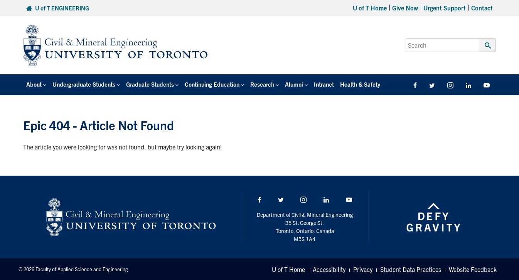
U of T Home (370, 8)
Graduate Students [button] (150, 84)
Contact (482, 8)
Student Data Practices (410, 269)
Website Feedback (473, 269)
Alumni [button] (294, 84)
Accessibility (329, 269)
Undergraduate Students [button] (83, 84)
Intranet (324, 84)
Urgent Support (444, 8)
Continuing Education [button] (212, 84)
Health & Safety (360, 84)
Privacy (362, 269)
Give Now (405, 8)
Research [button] (262, 84)
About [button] (34, 84)
